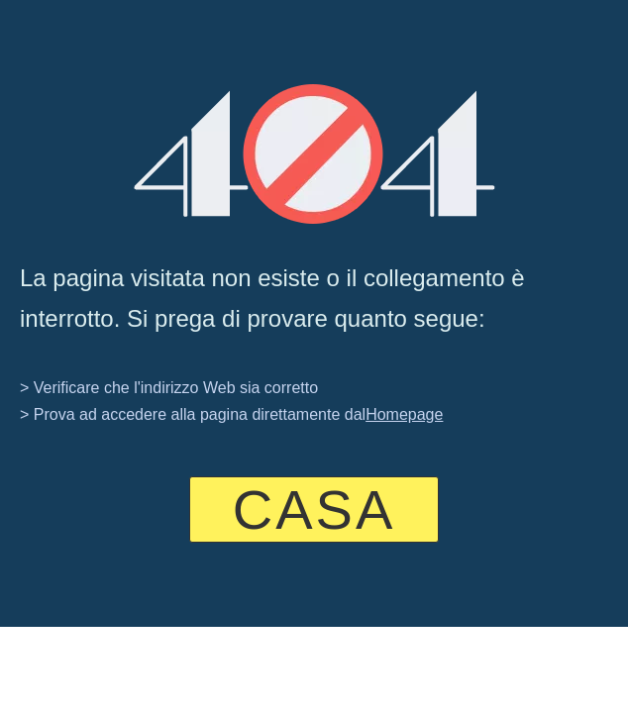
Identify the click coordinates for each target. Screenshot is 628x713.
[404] (314, 154)
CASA (314, 509)
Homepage (404, 414)
